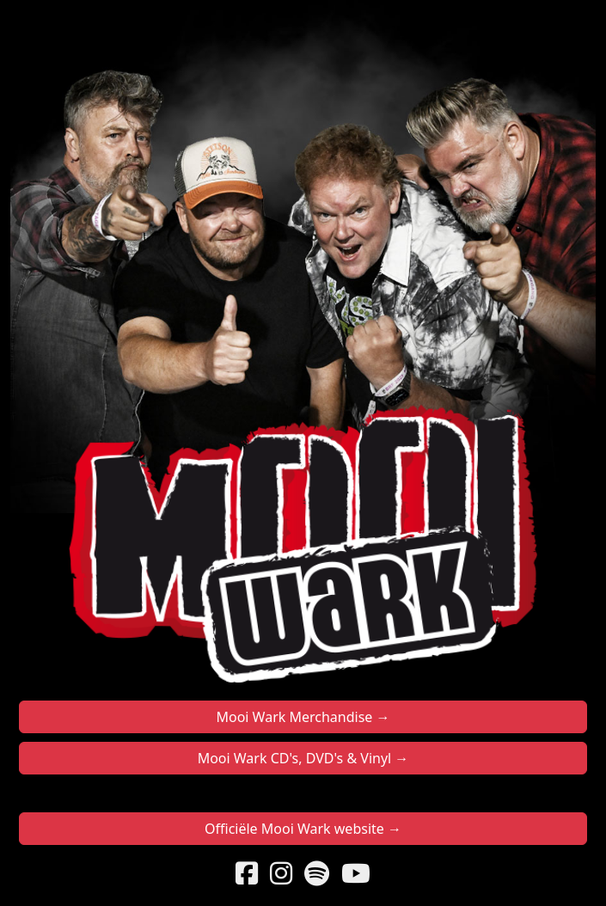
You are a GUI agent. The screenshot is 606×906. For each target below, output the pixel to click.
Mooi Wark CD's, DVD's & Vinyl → (303, 758)
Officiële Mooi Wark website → (303, 828)
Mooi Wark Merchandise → (302, 716)
